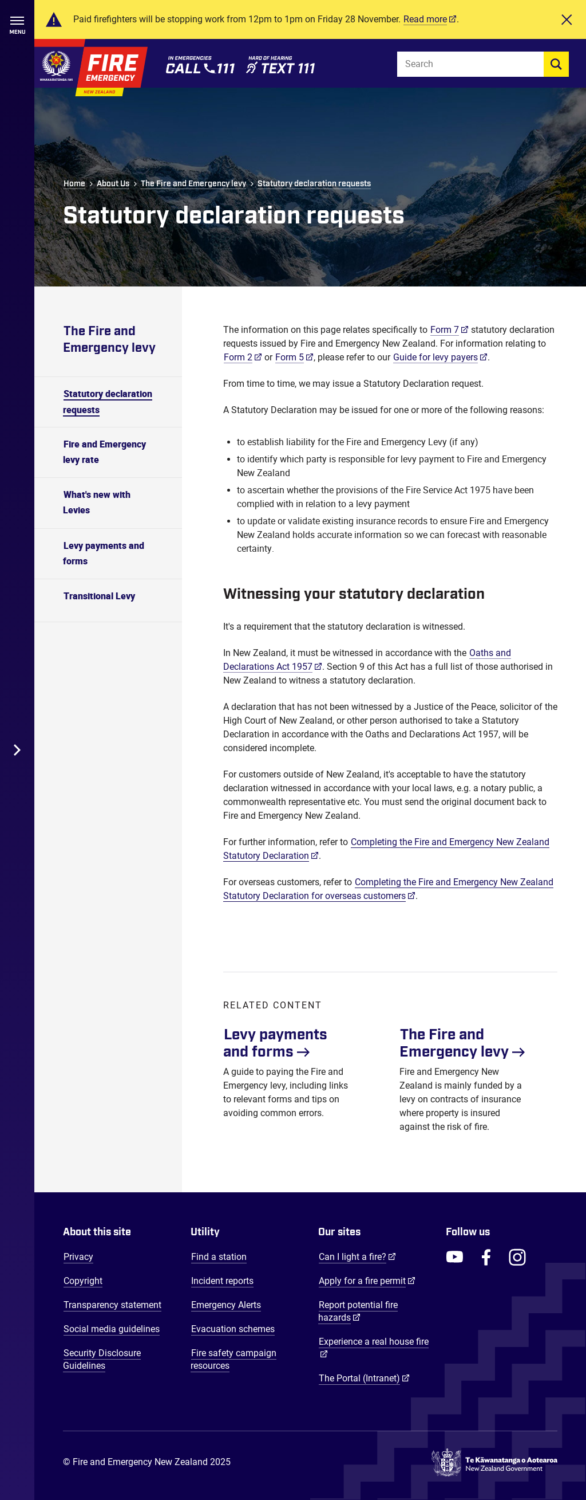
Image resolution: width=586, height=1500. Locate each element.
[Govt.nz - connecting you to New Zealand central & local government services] (494, 1462)
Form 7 (444, 329)
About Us (113, 184)
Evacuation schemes (233, 1329)
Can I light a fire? (357, 1256)
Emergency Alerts (226, 1304)
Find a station (219, 1256)
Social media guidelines (112, 1329)
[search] (556, 64)
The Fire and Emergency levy (193, 184)
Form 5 (289, 357)
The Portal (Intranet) (364, 1378)
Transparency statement (112, 1304)
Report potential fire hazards (358, 1311)
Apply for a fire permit (367, 1280)
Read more (425, 19)
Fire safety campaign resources (233, 1359)
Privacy (78, 1256)
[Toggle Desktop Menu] (17, 750)
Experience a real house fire (374, 1341)
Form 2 (238, 357)
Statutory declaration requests (314, 184)
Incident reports (222, 1280)
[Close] (567, 19)
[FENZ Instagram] (517, 1257)
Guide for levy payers (435, 357)
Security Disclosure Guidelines (102, 1359)
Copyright (83, 1280)
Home (74, 184)
